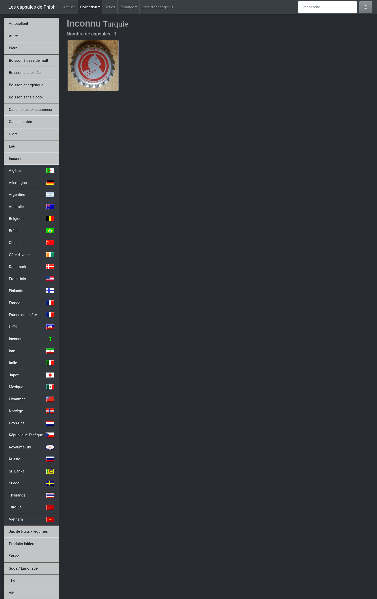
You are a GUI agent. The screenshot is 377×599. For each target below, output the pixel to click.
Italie (31, 362)
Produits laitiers (22, 544)
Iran (31, 351)
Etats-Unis (31, 278)
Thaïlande (31, 495)
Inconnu (16, 158)
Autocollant (18, 23)
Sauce (14, 556)
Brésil (31, 230)
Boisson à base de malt (28, 60)
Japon (31, 375)
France (31, 302)
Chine (31, 242)
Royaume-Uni (31, 447)
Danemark (31, 266)
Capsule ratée (20, 121)
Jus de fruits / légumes (28, 531)
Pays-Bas (31, 423)
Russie (31, 459)
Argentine (31, 194)
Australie (31, 206)
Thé (12, 580)
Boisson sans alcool (26, 97)
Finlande (31, 290)
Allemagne (31, 182)
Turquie (31, 507)
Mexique (31, 386)
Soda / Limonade (23, 568)
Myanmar (31, 399)
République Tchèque (31, 435)
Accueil (69, 7)
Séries (110, 7)
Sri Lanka (31, 471)
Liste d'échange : (157, 7)
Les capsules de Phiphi (32, 7)
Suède (31, 483)
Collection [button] (91, 6)
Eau (12, 146)
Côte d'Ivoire (31, 254)
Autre (13, 36)
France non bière (31, 314)
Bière (13, 48)
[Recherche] (327, 7)
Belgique (31, 218)
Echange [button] (127, 7)
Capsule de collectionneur (30, 109)
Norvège (31, 411)
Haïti (31, 326)
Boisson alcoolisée (24, 72)
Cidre (13, 134)
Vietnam (31, 519)
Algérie (31, 170)
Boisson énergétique (26, 85)
